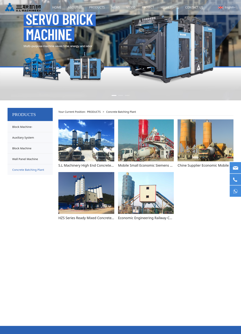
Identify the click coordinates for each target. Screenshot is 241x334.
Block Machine (21, 148)
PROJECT (145, 7)
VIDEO (129, 7)
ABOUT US (76, 7)
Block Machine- (22, 127)
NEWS (114, 7)
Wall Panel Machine (25, 159)
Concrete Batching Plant (28, 170)
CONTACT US (188, 7)
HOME (59, 7)
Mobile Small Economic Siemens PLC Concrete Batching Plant (166, 165)
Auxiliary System (23, 137)
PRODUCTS (97, 7)
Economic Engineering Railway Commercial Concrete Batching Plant (172, 218)
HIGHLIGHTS (165, 7)
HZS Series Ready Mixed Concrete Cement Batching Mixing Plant (109, 218)
